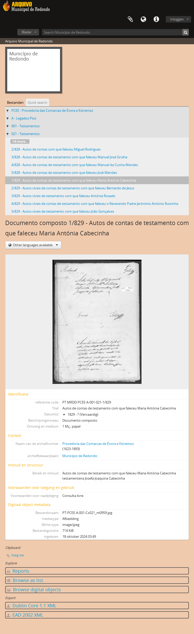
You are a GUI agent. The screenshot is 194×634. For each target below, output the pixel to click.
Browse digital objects (34, 589)
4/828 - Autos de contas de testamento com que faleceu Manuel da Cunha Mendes (74, 164)
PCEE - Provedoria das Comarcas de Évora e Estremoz (52, 110)
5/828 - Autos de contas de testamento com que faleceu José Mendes (64, 172)
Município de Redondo (79, 455)
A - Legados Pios (23, 118)
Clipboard (130, 19)
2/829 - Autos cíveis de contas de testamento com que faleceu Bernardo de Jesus (72, 188)
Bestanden (15, 102)
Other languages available (35, 245)
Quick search (37, 102)
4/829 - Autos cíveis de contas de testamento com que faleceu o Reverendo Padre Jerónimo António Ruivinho (94, 203)
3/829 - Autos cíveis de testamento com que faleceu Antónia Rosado (63, 195)
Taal (143, 19)
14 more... (19, 141)
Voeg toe (17, 555)
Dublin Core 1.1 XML (31, 605)
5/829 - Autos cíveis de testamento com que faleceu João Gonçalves (62, 211)
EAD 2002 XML (25, 615)
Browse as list (25, 580)
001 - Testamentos (25, 126)
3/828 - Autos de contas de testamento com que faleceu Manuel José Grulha (69, 157)
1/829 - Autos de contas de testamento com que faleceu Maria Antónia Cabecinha (73, 180)
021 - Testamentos (25, 133)
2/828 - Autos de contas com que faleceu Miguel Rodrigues (56, 149)
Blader (27, 32)
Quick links (156, 19)
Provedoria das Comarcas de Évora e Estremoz (98, 443)
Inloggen (177, 19)
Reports (18, 571)
